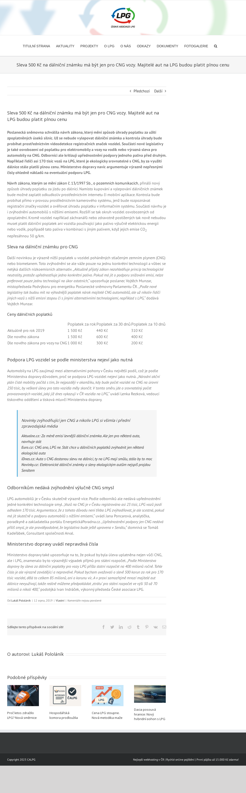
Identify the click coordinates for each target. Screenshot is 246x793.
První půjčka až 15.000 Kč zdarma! (218, 776)
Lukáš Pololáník (21, 600)
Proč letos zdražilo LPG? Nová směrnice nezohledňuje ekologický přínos (22, 720)
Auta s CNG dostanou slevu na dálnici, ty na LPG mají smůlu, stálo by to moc (94, 458)
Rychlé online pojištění (180, 776)
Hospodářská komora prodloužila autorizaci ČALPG (63, 717)
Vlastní (60, 600)
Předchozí (142, 91)
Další (158, 91)
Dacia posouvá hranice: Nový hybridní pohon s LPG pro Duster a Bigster (149, 716)
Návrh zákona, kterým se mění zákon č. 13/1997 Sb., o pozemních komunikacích (72, 183)
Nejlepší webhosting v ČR (148, 776)
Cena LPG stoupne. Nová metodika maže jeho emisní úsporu (107, 717)
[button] (215, 45)
